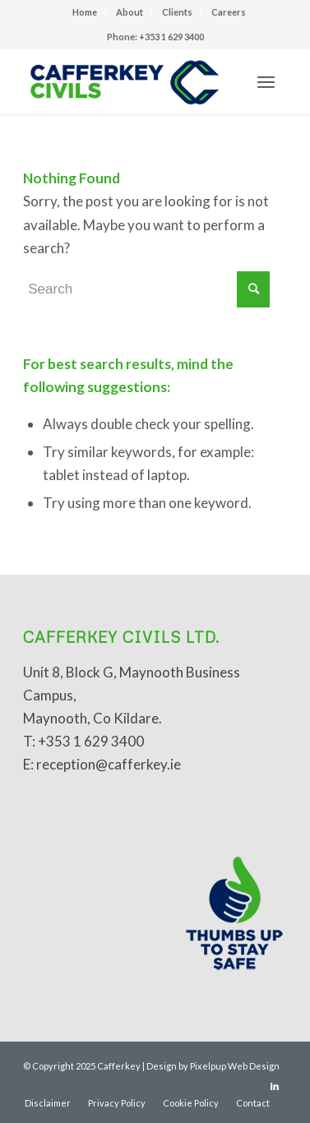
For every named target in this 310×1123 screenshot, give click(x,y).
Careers (228, 12)
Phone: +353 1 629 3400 (155, 36)
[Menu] (266, 81)
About (129, 12)
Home (84, 12)
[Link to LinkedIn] (274, 1086)
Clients (177, 12)
